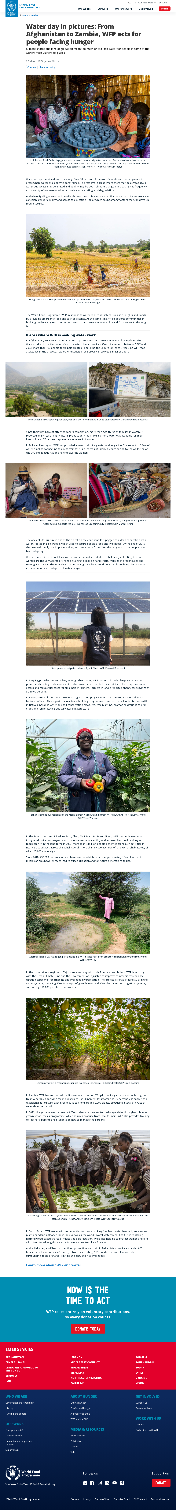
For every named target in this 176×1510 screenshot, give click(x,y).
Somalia (141, 1357)
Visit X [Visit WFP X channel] (85, 1483)
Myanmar (77, 1372)
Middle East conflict (85, 1362)
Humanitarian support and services (19, 1443)
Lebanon (76, 1357)
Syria (139, 1372)
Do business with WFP (147, 1430)
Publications (77, 1441)
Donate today (88, 1329)
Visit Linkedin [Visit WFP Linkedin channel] (107, 1483)
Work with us (148, 1418)
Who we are (84, 8)
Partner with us (144, 1408)
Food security (47, 67)
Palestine (77, 1383)
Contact (75, 1499)
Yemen (140, 1383)
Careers (140, 1424)
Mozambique (79, 1367)
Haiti (9, 1381)
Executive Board (121, 1499)
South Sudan (145, 1362)
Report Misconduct (160, 1499)
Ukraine (141, 1377)
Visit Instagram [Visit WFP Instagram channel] (100, 1483)
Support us (141, 1402)
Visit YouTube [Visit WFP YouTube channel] (114, 1483)
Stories (34, 15)
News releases (78, 1435)
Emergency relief (14, 1430)
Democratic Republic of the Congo (22, 1369)
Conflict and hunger (81, 1408)
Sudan (140, 1367)
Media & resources (144, 3)
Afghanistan (15, 1357)
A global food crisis (80, 1413)
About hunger (84, 1396)
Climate (31, 67)
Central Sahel (15, 1362)
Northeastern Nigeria (86, 1377)
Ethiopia (11, 1375)
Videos (74, 1452)
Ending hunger (78, 1402)
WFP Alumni (140, 1499)
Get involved (146, 8)
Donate (164, 9)
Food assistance (14, 1435)
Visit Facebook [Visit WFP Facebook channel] (92, 1483)
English (163, 3)
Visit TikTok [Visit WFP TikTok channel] (122, 1483)
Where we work (123, 8)
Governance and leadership (20, 1402)
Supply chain (12, 1449)
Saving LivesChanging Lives (29, 6)
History (9, 1408)
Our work (102, 8)
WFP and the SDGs (80, 1419)
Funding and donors (16, 1413)
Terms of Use (102, 1499)
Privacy (87, 1499)
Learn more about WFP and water (53, 1265)
